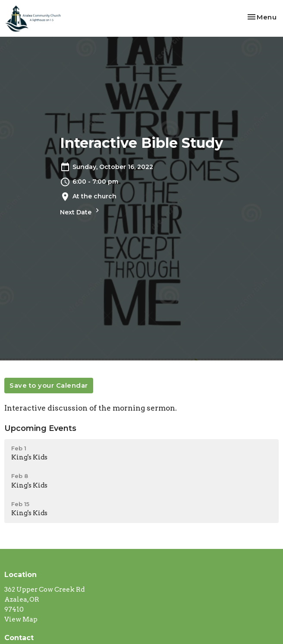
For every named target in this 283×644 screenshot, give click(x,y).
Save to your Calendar (48, 385)
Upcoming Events (40, 428)
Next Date (80, 211)
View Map (21, 619)
